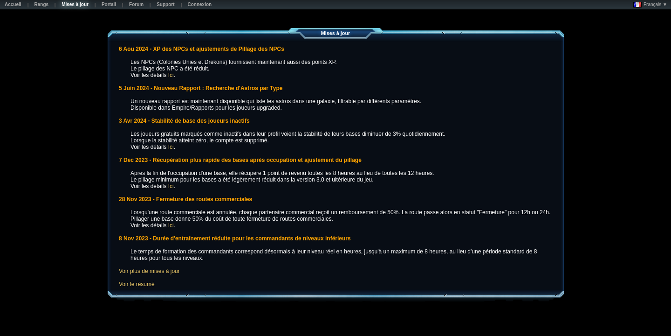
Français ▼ (650, 4)
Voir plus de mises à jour (149, 271)
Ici (171, 75)
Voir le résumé (137, 284)
